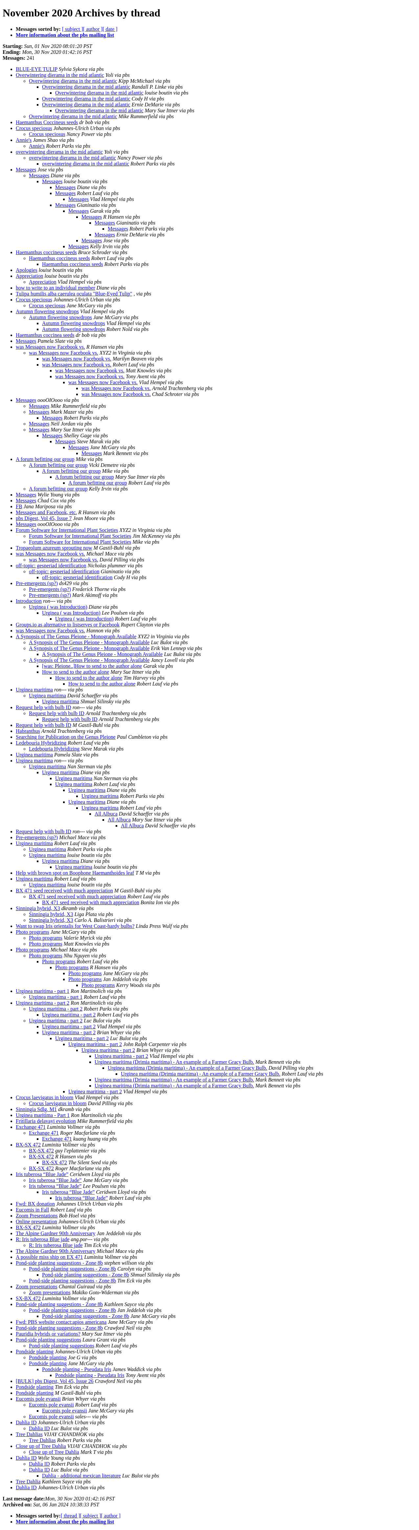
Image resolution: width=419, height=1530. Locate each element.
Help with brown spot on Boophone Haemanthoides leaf (75, 873)
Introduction (29, 601)
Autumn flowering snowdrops (47, 311)
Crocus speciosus (34, 128)
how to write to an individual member (55, 288)
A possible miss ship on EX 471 (49, 1257)
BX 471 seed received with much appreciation (64, 890)
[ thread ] (70, 1516)
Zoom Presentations (37, 1215)
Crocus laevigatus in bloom (45, 1097)
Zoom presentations (36, 1286)
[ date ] (109, 29)
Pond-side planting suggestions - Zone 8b (59, 1263)
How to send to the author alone (75, 672)
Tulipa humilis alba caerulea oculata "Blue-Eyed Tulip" (74, 293)
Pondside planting (35, 1351)
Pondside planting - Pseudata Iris (76, 1369)
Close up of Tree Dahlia (41, 1446)
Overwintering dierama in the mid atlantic (60, 75)
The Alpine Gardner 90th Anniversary (56, 1233)
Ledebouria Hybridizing (41, 743)
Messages (26, 169)
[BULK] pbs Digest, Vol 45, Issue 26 (55, 1381)
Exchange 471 (31, 1127)
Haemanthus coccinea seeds (45, 335)
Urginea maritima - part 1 (42, 991)
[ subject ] (72, 29)
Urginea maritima (34, 689)
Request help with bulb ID (43, 707)
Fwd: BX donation (35, 1204)
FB (19, 506)
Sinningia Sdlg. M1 (36, 1109)
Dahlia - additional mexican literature (81, 1475)
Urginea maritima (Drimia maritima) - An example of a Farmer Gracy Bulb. (174, 1062)
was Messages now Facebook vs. (50, 347)
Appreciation (29, 276)
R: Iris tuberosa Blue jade (43, 1239)
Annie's (24, 140)
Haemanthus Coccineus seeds (47, 122)
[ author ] (93, 29)
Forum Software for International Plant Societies (67, 530)
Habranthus (28, 731)
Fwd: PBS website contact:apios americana (61, 1322)
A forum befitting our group (45, 459)
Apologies (26, 270)
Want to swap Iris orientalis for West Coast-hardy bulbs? (75, 926)
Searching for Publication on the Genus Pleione (66, 737)
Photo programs (32, 932)
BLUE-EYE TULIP (36, 69)
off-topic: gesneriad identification (51, 565)
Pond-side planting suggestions (48, 1340)
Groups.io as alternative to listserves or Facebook (68, 624)
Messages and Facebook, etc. (46, 512)
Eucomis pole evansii (38, 1399)
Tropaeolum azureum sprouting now (54, 548)
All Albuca (106, 814)
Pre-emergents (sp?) (37, 583)
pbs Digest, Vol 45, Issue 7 (44, 518)
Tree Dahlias (29, 1434)
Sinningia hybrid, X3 (38, 908)
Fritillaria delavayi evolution (46, 1121)
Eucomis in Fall (32, 1210)
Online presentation (36, 1221)
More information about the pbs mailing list (65, 35)
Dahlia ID (26, 1422)
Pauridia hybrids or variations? (48, 1334)
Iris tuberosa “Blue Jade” (42, 1174)
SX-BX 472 (28, 1298)
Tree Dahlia (28, 1481)
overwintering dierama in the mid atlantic (59, 152)
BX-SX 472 (28, 1145)
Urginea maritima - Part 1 (43, 1115)
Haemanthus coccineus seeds (46, 252)
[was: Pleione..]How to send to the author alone (92, 666)
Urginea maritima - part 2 (42, 1003)
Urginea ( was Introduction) (58, 607)
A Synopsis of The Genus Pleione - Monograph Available (76, 636)
